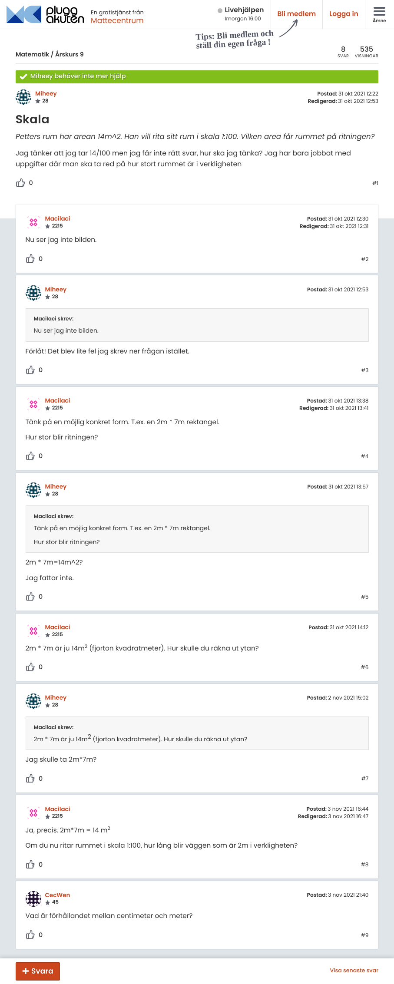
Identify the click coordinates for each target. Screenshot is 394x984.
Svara (42, 971)
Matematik (32, 54)
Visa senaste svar (354, 970)
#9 (365, 935)
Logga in (343, 14)
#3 (364, 370)
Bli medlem (297, 14)
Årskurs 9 (69, 54)
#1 (375, 183)
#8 (365, 865)
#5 (365, 597)
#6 (365, 667)
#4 (365, 456)
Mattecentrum (117, 20)
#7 (365, 779)
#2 (364, 259)
